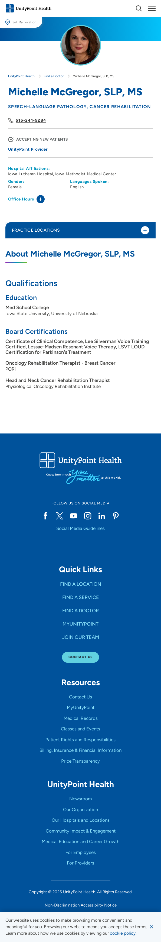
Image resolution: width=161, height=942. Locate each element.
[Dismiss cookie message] (151, 927)
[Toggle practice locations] (145, 230)
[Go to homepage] (28, 8)
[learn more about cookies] (123, 933)
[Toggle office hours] (41, 199)
